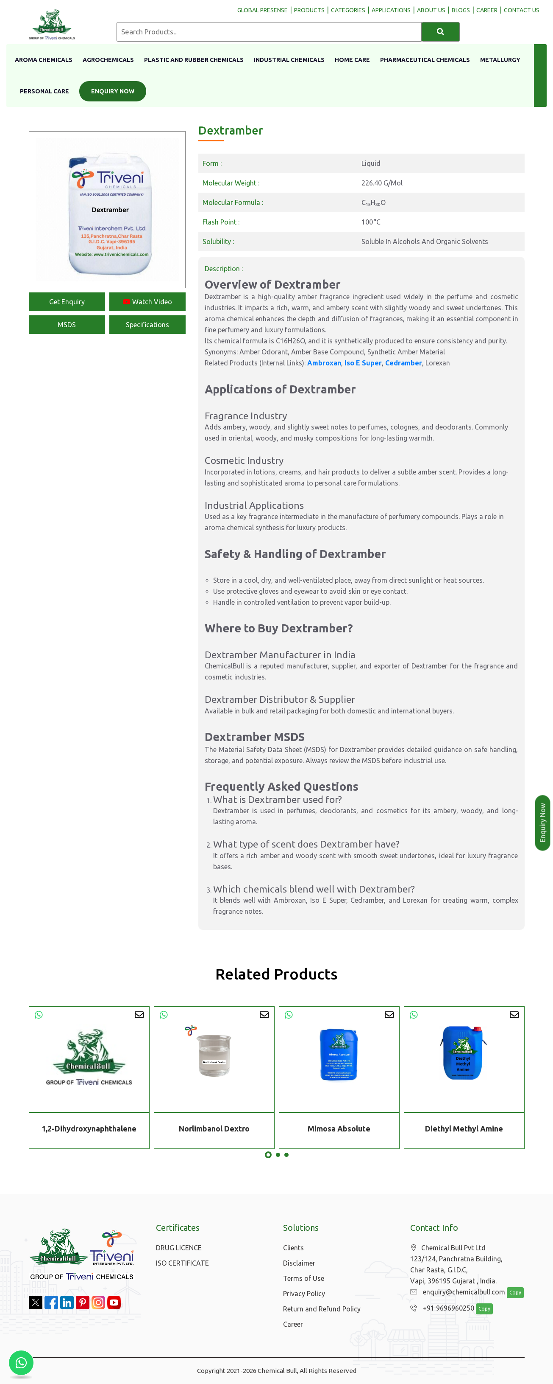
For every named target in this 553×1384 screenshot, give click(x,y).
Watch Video (147, 302)
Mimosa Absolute (339, 1128)
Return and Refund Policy (322, 1309)
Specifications (147, 324)
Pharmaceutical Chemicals (425, 59)
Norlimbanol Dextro (214, 1128)
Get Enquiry (67, 302)
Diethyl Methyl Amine (464, 1128)
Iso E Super (363, 363)
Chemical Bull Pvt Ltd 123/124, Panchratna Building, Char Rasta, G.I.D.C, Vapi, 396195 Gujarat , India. (456, 1264)
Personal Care (44, 91)
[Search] (441, 32)
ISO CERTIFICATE (182, 1263)
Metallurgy (500, 59)
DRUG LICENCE (179, 1248)
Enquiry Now (112, 91)
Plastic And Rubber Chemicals (194, 59)
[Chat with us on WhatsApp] (21, 1363)
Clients (293, 1248)
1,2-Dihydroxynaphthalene (89, 1128)
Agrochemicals (108, 59)
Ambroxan (324, 363)
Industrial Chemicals (289, 59)
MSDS (67, 324)
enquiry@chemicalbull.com (455, 1292)
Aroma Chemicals (43, 59)
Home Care (352, 59)
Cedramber (403, 363)
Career (293, 1324)
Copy (511, 1293)
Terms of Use (303, 1278)
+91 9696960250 (440, 1308)
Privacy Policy (304, 1293)
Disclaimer (299, 1263)
